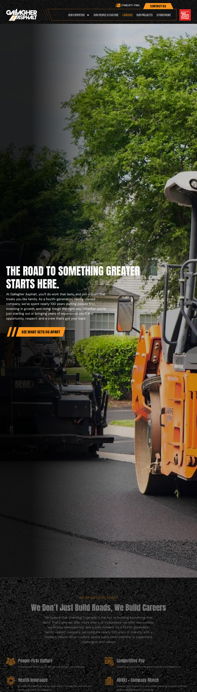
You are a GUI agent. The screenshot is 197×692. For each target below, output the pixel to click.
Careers (127, 15)
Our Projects (144, 15)
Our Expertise (79, 15)
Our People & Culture (106, 15)
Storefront (164, 15)
